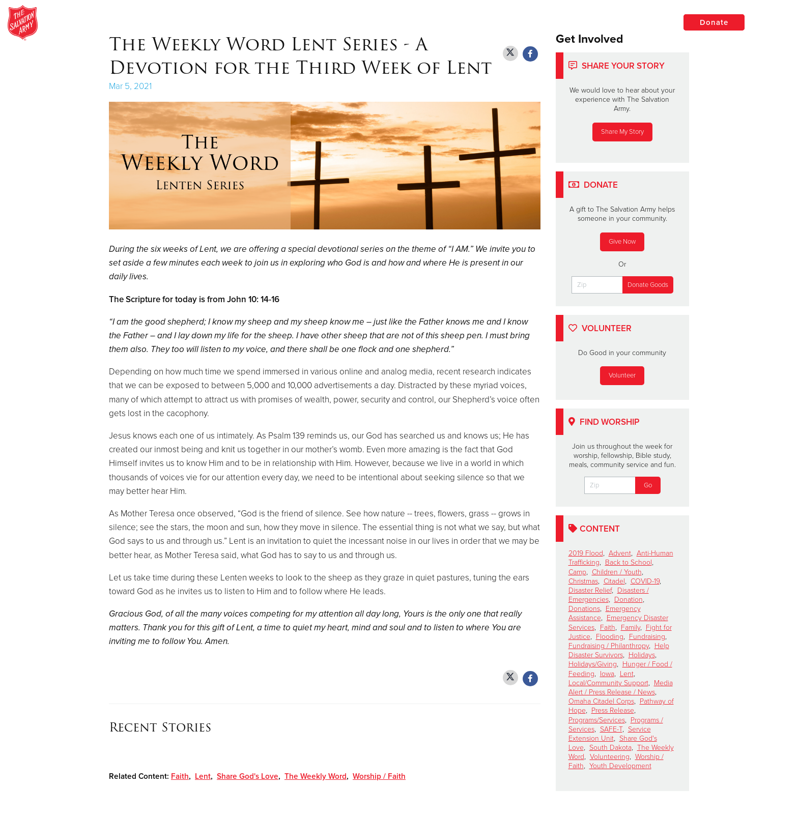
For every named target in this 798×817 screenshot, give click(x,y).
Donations (584, 608)
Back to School (628, 562)
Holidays (642, 655)
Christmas (583, 581)
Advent (620, 553)
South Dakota (610, 747)
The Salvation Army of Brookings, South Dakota (215, 23)
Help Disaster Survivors (618, 650)
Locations (637, 21)
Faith (180, 776)
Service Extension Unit (609, 734)
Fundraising (647, 636)
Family (630, 627)
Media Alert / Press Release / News (620, 687)
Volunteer (622, 375)
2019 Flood (585, 553)
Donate (714, 22)
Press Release (612, 710)
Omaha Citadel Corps (601, 701)
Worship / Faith (379, 776)
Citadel (614, 581)
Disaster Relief (590, 590)
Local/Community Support (608, 683)
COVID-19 (645, 581)
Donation (628, 599)
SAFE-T (611, 729)
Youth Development (620, 766)
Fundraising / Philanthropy (608, 645)
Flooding (609, 636)
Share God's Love (247, 776)
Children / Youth (617, 572)
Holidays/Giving (592, 664)
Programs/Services (596, 720)
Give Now (622, 242)
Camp (577, 572)
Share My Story (622, 132)
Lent (203, 776)
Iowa (607, 673)
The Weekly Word (315, 776)
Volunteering (610, 756)
